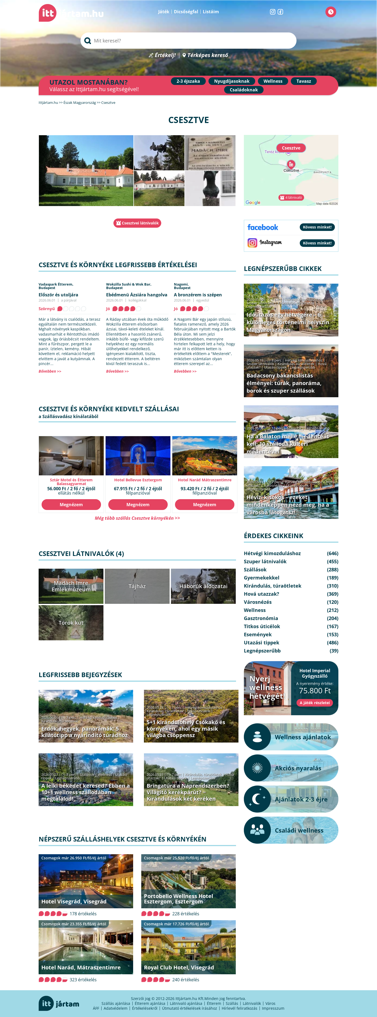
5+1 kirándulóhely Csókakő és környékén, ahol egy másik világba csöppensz (186, 728)
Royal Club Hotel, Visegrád (179, 967)
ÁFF (96, 1008)
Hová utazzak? (261, 593)
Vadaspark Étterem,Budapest (56, 286)
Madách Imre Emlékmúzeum (71, 586)
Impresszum (273, 1008)
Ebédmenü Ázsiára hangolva (136, 295)
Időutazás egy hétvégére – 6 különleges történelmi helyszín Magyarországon (288, 322)
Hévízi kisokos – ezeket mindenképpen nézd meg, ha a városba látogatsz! (288, 504)
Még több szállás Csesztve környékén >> (137, 518)
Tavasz (304, 81)
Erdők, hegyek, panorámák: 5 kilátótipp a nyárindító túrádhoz (84, 732)
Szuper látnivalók (260, 302)
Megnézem (71, 505)
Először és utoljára (58, 295)
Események (258, 634)
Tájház (137, 586)
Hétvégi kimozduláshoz (98, 717)
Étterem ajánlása (150, 1003)
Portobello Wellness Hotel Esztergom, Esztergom (178, 898)
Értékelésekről (144, 1008)
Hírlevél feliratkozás (239, 1008)
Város (270, 1003)
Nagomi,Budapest (182, 286)
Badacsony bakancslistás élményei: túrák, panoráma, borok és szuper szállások (284, 383)
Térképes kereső (207, 55)
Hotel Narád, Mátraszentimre (81, 967)
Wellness (273, 81)
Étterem (214, 1003)
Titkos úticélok (198, 710)
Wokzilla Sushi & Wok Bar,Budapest (129, 286)
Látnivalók (252, 1003)
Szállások (87, 774)
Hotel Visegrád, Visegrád (74, 901)
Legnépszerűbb (159, 714)
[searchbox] (188, 40)
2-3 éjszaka (188, 81)
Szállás (232, 1003)
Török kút (71, 622)
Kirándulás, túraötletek (59, 720)
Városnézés (273, 485)
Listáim (211, 12)
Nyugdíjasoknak (232, 81)
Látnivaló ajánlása (186, 1003)
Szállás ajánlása (116, 1003)
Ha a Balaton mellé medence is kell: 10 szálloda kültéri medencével (288, 444)
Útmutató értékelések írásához (189, 1008)
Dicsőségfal (186, 12)
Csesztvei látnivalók (140, 223)
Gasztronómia (261, 618)
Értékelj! (165, 55)
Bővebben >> (50, 371)
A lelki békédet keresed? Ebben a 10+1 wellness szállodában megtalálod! (85, 792)
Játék (163, 12)
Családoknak (244, 90)
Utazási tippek (175, 778)
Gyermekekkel (262, 577)
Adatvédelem (115, 1008)
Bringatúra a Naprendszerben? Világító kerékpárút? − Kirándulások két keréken (188, 792)
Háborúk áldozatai (203, 586)
